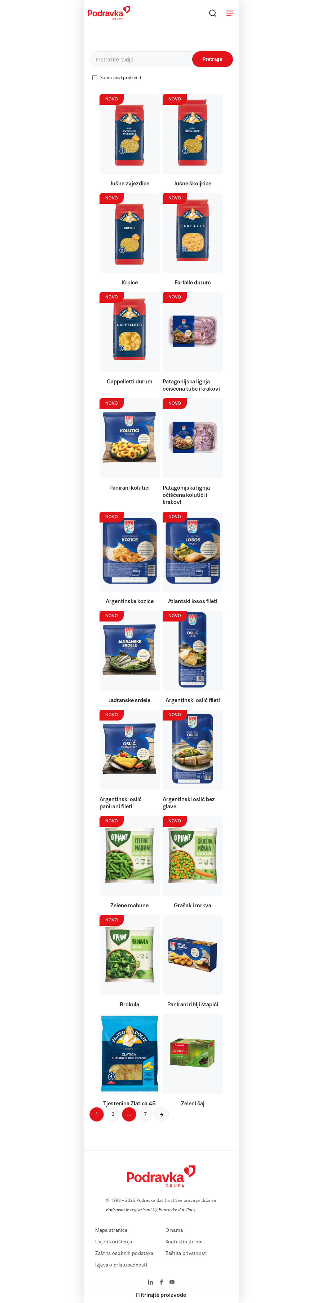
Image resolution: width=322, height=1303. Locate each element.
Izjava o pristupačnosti (121, 1265)
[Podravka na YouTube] (172, 1283)
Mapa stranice (111, 1230)
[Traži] (212, 13)
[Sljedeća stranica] (161, 1114)
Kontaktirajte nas (185, 1241)
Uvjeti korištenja (113, 1241)
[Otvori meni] (230, 13)
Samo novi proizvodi (121, 77)
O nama (174, 1230)
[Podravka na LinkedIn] (150, 1283)
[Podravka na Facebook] (161, 1283)
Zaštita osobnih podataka (124, 1253)
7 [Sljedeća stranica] (145, 1114)
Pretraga (212, 59)
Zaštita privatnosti (186, 1253)
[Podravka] (109, 18)
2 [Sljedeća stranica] (112, 1114)
